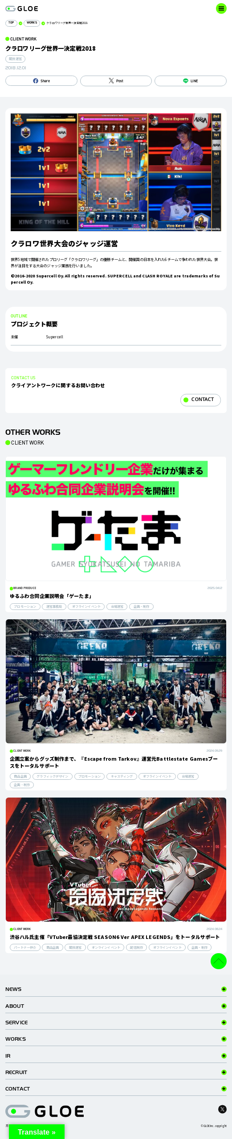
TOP (11, 22)
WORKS (32, 22)
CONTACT (202, 399)
